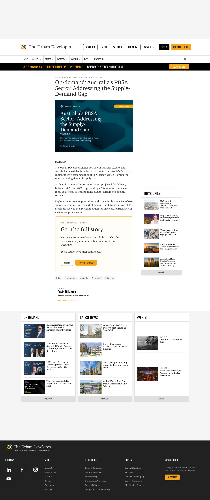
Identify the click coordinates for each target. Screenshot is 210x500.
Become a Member (86, 262)
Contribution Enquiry (134, 476)
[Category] (63, 59)
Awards (149, 47)
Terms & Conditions (93, 468)
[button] (63, 460)
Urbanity (132, 47)
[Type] (87, 59)
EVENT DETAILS (179, 66)
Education (110, 278)
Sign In (164, 47)
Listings (48, 489)
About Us (49, 468)
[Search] (185, 59)
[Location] (37, 59)
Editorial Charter (92, 485)
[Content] (76, 59)
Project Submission (133, 481)
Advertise (90, 47)
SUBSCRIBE (172, 477)
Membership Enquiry (134, 485)
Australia (84, 278)
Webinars (117, 47)
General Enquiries (133, 468)
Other (58, 278)
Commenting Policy (94, 472)
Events (104, 47)
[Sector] (50, 59)
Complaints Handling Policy (97, 489)
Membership (180, 47)
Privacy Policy (91, 476)
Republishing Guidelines (96, 481)
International (71, 278)
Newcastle (97, 278)
